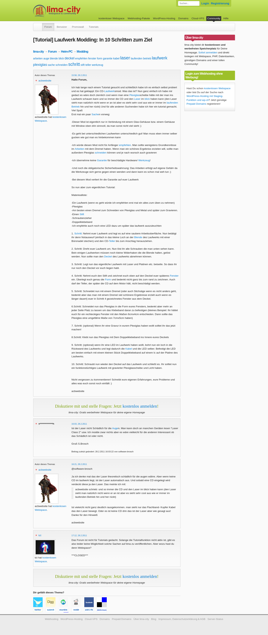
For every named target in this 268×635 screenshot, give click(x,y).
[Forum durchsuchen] (189, 3)
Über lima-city (141, 619)
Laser (137, 98)
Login (205, 3)
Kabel (128, 348)
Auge (115, 428)
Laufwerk (109, 91)
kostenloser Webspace (111, 18)
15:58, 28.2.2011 (79, 75)
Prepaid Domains (196, 103)
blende (54, 58)
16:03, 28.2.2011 (79, 424)
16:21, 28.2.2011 (79, 464)
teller (88, 64)
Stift (82, 214)
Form (108, 279)
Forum (48, 26)
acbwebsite (44, 80)
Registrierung (220, 3)
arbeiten (38, 58)
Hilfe (225, 18)
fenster (92, 58)
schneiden (61, 64)
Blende (138, 237)
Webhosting (51, 619)
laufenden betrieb (141, 58)
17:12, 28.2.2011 (79, 535)
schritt (74, 64)
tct (39, 535)
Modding (82, 51)
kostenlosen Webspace (217, 88)
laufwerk (159, 58)
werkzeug (97, 64)
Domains (183, 18)
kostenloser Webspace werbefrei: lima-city (71, 11)
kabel (116, 58)
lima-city (38, 51)
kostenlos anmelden (140, 406)
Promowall (78, 26)
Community (213, 18)
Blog (153, 619)
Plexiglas (134, 95)
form (99, 58)
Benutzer (62, 26)
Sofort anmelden (207, 52)
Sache (95, 114)
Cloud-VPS (197, 18)
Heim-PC (66, 51)
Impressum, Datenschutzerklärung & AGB (181, 619)
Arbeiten (79, 148)
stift (83, 64)
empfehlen (81, 58)
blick (61, 58)
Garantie (102, 160)
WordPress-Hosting (164, 18)
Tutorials (94, 26)
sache (51, 64)
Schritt (78, 233)
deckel (69, 58)
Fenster (174, 275)
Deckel (108, 256)
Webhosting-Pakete (138, 18)
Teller (112, 241)
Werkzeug (144, 160)
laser (125, 57)
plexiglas (40, 65)
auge (46, 58)
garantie (108, 58)
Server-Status (215, 619)
